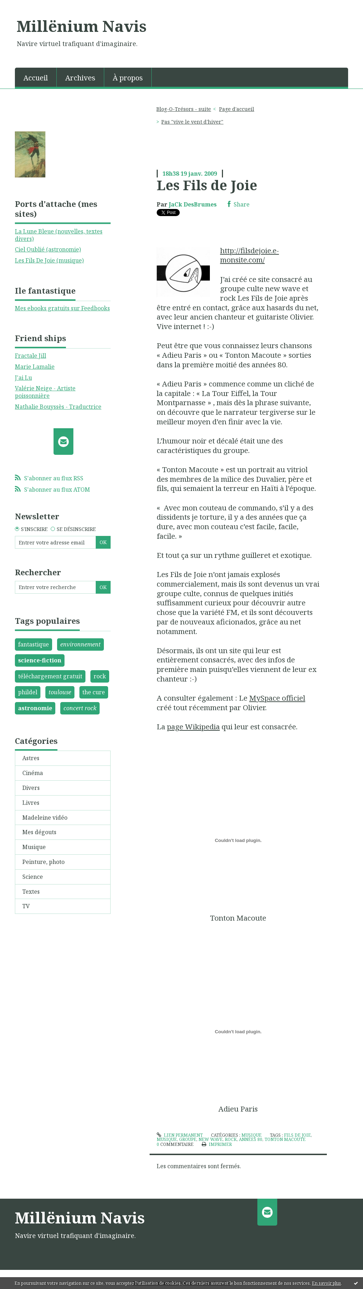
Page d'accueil (236, 109)
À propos (128, 78)
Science (32, 877)
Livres (30, 803)
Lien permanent (180, 1135)
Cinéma (32, 773)
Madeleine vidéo (44, 817)
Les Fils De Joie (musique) (49, 260)
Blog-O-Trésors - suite (183, 109)
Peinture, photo (43, 862)
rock (100, 676)
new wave (211, 1139)
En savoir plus (326, 1283)
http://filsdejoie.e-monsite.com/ (249, 255)
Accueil (35, 78)
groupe (187, 1139)
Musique (34, 847)
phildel (27, 692)
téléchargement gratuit (50, 676)
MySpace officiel (277, 698)
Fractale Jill (30, 356)
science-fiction (39, 660)
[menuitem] (36, 77)
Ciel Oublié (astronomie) (48, 249)
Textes (31, 891)
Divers (31, 788)
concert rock (79, 708)
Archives (80, 78)
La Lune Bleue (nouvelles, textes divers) (58, 235)
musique (167, 1139)
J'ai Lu (23, 377)
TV (26, 906)
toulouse (60, 692)
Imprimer (217, 1144)
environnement (80, 644)
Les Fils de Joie (207, 185)
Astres (30, 758)
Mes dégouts (39, 832)
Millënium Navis (81, 25)
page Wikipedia (193, 726)
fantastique (33, 644)
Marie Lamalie (35, 367)
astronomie (35, 708)
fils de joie (297, 1135)
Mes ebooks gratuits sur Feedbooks (62, 308)
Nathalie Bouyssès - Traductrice (58, 407)
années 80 (250, 1139)
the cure (93, 692)
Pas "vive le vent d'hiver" (192, 121)
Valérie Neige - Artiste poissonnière (45, 392)
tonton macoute (285, 1139)
